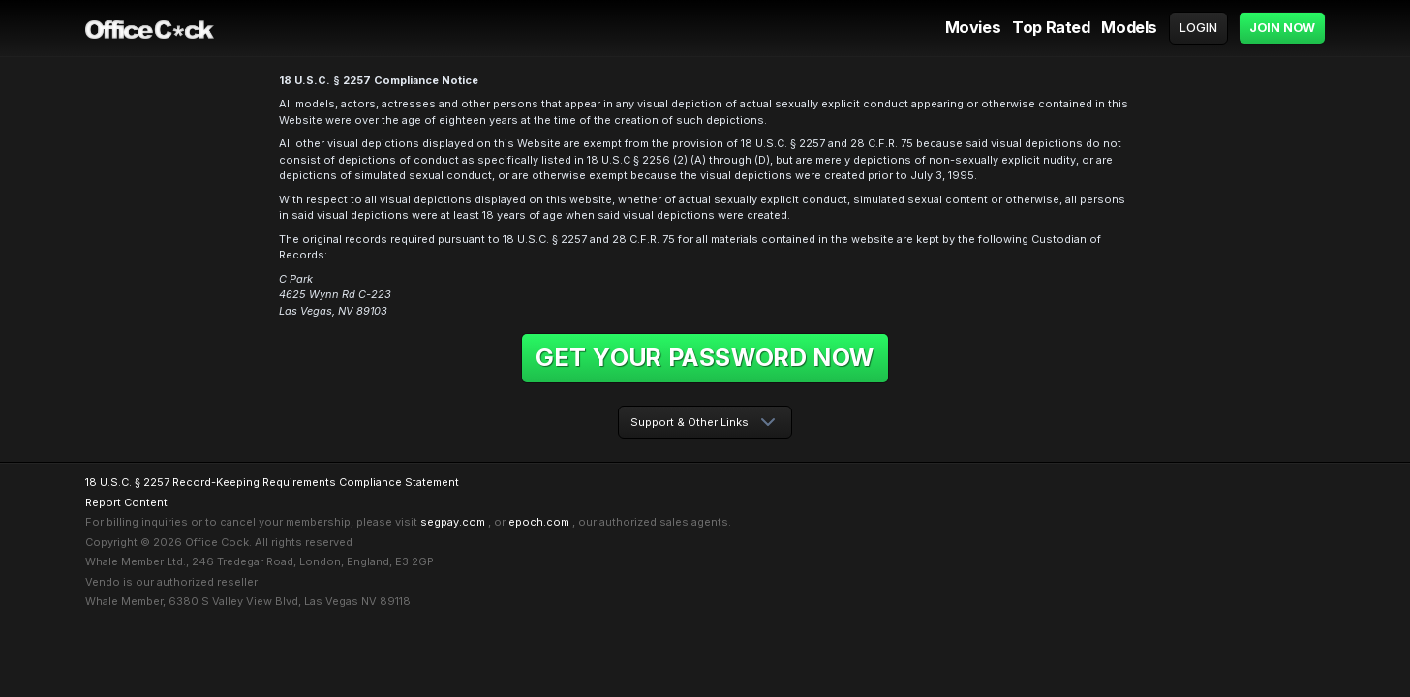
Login (1198, 27)
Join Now (1282, 27)
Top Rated (1050, 27)
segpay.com (452, 522)
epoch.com (538, 522)
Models (1129, 27)
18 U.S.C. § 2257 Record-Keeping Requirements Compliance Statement (272, 482)
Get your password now (705, 357)
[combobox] (705, 422)
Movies (973, 27)
